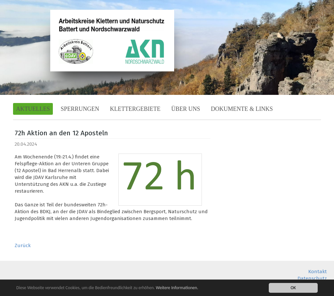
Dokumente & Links (242, 109)
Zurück (23, 245)
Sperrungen (80, 109)
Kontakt (317, 271)
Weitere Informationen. (177, 288)
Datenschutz (312, 278)
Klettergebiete (135, 109)
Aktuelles (33, 109)
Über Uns (185, 109)
